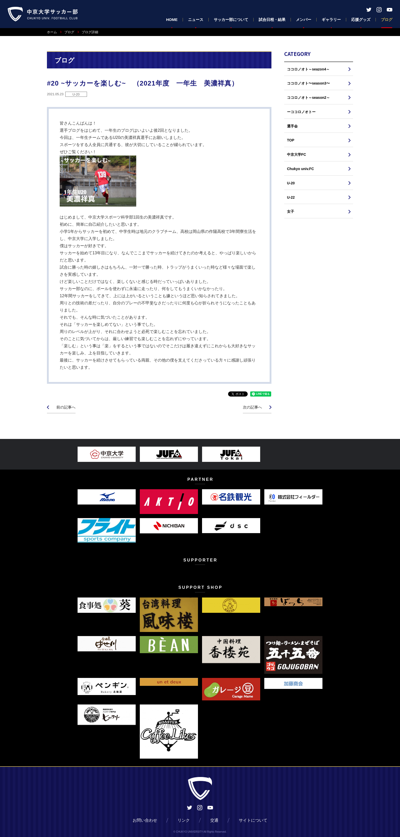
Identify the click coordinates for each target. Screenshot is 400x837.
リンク (184, 820)
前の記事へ (66, 407)
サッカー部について (231, 19)
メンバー (303, 19)
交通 (214, 820)
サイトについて (253, 820)
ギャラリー (331, 19)
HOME (172, 19)
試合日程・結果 (272, 19)
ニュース (195, 19)
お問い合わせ (145, 820)
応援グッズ (360, 19)
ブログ (386, 19)
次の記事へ (252, 407)
